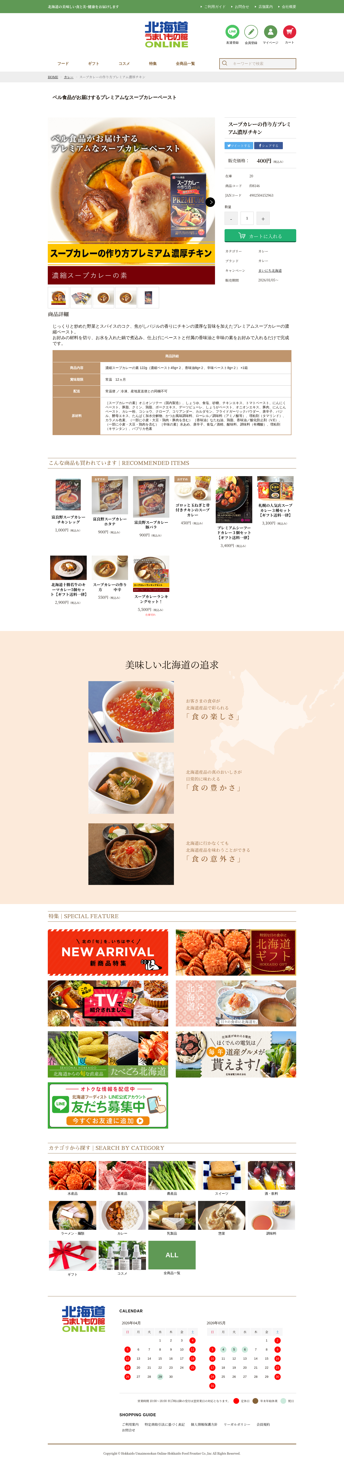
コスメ (124, 64)
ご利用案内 (130, 1424)
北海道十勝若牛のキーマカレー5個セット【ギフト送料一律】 (68, 589)
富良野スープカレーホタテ (110, 522)
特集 (153, 64)
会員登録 (251, 35)
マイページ (270, 34)
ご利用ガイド (215, 7)
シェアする (268, 145)
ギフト (93, 64)
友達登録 (232, 34)
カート (289, 34)
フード (63, 64)
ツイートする (239, 145)
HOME (53, 76)
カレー (69, 76)
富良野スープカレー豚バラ (151, 525)
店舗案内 (265, 7)
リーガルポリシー (235, 1424)
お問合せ (242, 7)
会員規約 (260, 1424)
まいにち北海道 (270, 270)
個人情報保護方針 (202, 1424)
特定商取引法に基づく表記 (164, 1424)
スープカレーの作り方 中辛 (110, 587)
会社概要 (289, 7)
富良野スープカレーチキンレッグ (69, 520)
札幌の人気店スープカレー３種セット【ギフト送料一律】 (275, 510)
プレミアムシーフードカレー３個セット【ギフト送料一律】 (234, 533)
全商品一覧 (185, 64)
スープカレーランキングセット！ (151, 599)
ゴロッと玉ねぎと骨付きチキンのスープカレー (193, 510)
